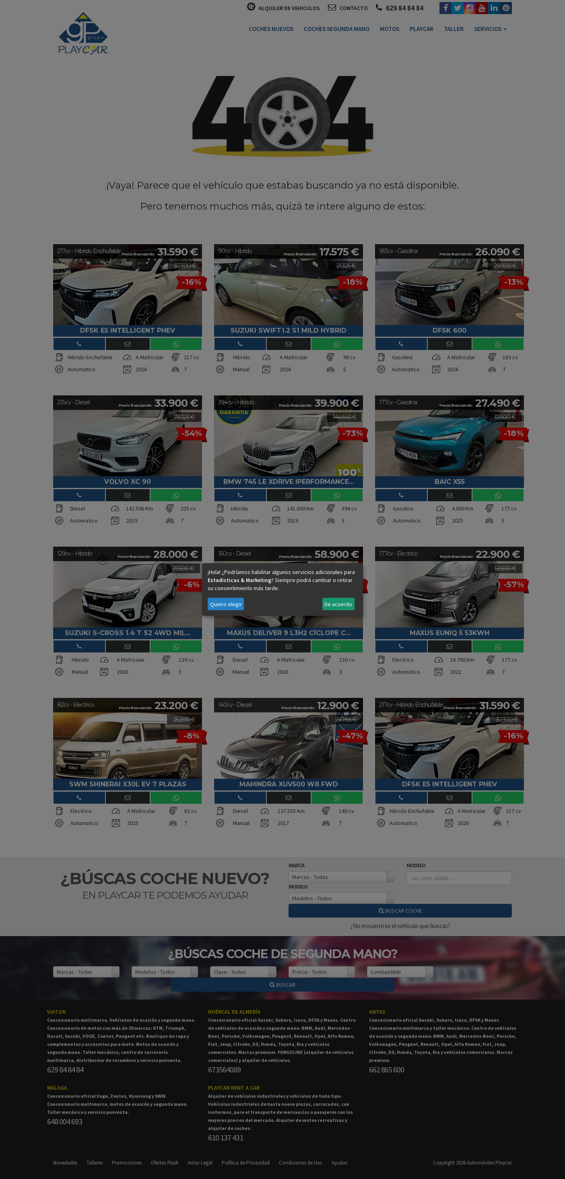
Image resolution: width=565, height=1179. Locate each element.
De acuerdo (338, 604)
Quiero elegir (226, 604)
